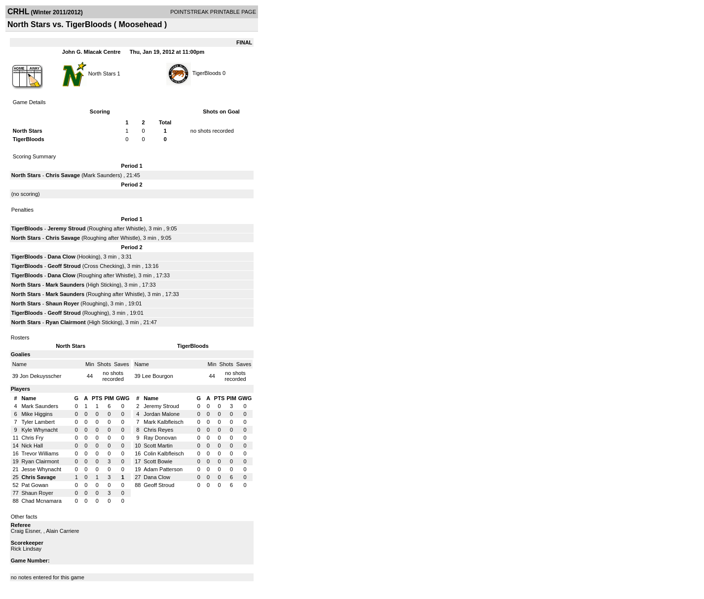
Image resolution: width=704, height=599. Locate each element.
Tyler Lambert (37, 422)
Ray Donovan (160, 438)
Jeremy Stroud (66, 228)
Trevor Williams (39, 453)
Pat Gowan (34, 485)
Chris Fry (32, 438)
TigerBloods (206, 73)
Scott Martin (158, 446)
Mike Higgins (36, 414)
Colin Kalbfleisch (164, 453)
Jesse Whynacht (41, 469)
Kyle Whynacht (39, 430)
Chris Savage (62, 175)
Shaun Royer (62, 303)
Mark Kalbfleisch (164, 422)
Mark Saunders (101, 175)
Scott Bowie (158, 461)
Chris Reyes (158, 430)
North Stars (102, 73)
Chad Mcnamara (41, 501)
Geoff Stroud (63, 266)
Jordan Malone (162, 414)
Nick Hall (31, 446)
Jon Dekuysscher (40, 376)
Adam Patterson (163, 469)
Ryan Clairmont (65, 322)
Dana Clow (61, 257)
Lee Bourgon (157, 376)
